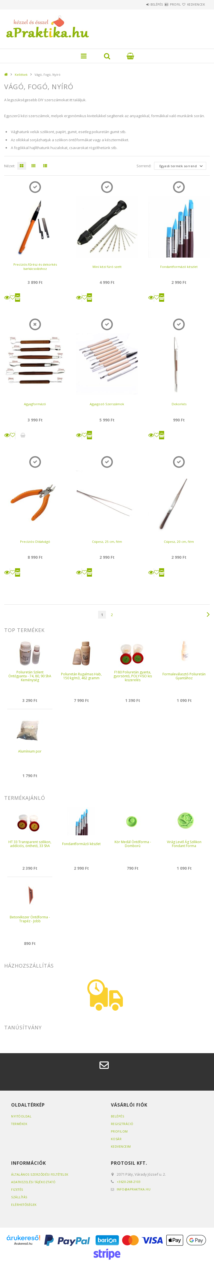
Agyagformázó (35, 404)
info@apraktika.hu (134, 1189)
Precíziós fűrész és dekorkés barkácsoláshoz (35, 266)
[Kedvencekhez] (12, 297)
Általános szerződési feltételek (40, 1174)
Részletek (7, 297)
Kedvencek (193, 4)
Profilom (119, 1131)
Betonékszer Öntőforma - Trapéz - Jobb (30, 919)
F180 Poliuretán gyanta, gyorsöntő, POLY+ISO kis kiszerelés (132, 676)
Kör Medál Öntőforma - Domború (133, 843)
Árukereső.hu (23, 1243)
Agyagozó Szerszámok (106, 404)
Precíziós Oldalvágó (35, 541)
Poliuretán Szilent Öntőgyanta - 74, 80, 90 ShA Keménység (29, 676)
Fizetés (17, 1189)
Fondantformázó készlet (179, 267)
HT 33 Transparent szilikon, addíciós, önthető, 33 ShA (29, 843)
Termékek (19, 1124)
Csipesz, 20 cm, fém (179, 541)
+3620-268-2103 (129, 1182)
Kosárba (17, 297)
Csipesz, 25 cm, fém (107, 541)
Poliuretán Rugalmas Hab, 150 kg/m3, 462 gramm (81, 676)
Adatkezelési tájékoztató (34, 1182)
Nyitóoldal (21, 1116)
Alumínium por (30, 751)
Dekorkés (179, 404)
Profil (165, 4)
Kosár (116, 1139)
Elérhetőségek (24, 1204)
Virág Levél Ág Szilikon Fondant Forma (184, 843)
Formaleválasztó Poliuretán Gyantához (184, 676)
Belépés (140, 4)
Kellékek (21, 74)
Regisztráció (122, 1124)
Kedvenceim (121, 1146)
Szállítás (19, 1197)
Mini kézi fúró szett (107, 267)
